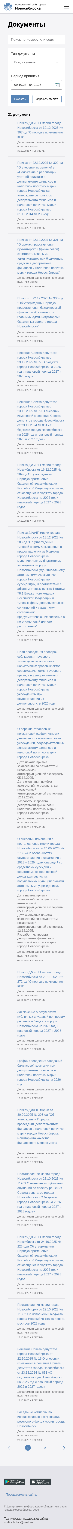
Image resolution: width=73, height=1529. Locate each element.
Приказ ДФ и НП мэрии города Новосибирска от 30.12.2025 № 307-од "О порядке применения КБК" (40, 130)
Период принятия (25, 76)
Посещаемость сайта (21, 1494)
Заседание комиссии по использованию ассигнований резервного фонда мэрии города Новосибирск (41, 1419)
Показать (20, 98)
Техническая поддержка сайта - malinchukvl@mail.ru (27, 1519)
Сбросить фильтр (47, 98)
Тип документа (23, 53)
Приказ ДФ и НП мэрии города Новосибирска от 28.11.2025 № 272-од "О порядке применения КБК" (40, 979)
